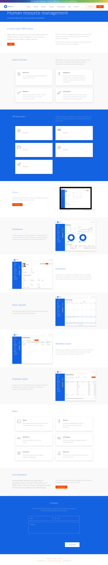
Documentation (61, 6)
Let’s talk (54, 558)
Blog (69, 6)
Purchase (51, 6)
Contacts (76, 6)
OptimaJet (69, 561)
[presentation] (39, 538)
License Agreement (41, 561)
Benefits (36, 6)
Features (28, 6)
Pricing (59, 558)
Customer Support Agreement (54, 561)
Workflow (25, 132)
